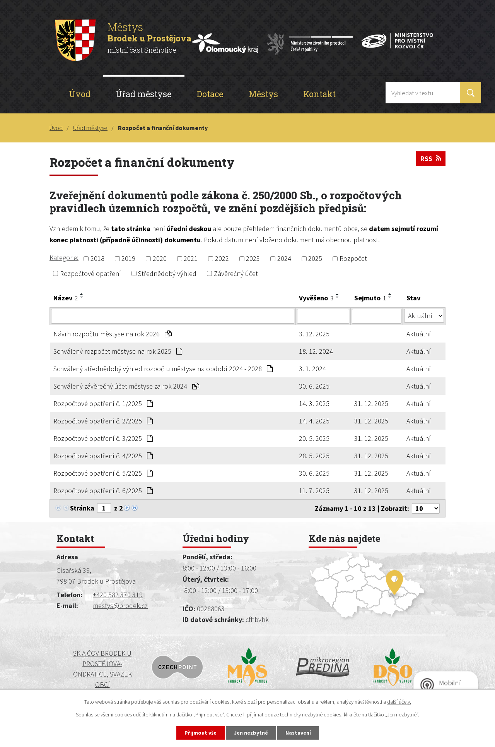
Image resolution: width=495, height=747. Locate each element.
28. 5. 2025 (314, 455)
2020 (160, 258)
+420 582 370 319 (118, 594)
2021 (191, 258)
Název (65, 297)
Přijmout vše (200, 732)
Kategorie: (64, 257)
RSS (430, 158)
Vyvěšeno (316, 297)
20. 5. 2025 (314, 438)
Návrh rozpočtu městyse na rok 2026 (112, 333)
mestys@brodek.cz (120, 605)
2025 (315, 258)
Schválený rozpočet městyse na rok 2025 (117, 351)
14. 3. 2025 (314, 403)
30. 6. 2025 (314, 386)
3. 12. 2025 (314, 333)
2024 (284, 258)
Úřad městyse (144, 93)
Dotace (210, 93)
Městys (263, 93)
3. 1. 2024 (312, 368)
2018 (97, 258)
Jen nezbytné (251, 732)
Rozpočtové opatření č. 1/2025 (103, 403)
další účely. (399, 701)
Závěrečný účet (236, 273)
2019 (128, 258)
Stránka (82, 508)
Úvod (79, 93)
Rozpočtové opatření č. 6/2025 (103, 490)
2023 (253, 258)
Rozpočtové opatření (90, 273)
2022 (222, 258)
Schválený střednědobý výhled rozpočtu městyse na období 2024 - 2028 (163, 368)
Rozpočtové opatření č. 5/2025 (103, 473)
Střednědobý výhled (167, 273)
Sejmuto (370, 297)
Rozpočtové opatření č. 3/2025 (103, 438)
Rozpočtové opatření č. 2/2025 (103, 420)
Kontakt (319, 93)
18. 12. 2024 (316, 351)
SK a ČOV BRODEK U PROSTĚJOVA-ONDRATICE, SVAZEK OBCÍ (102, 669)
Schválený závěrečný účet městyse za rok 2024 (126, 386)
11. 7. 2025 (314, 490)
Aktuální (418, 333)
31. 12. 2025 (371, 403)
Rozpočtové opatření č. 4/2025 (103, 455)
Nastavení (298, 732)
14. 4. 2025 (314, 420)
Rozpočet (353, 258)
